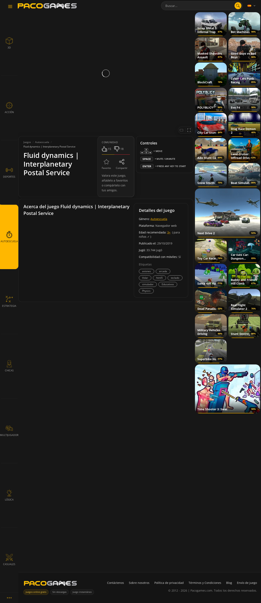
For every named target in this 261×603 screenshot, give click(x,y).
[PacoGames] (50, 584)
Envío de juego (247, 583)
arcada (163, 271)
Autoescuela (158, 219)
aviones (146, 271)
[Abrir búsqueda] (237, 5)
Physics (146, 291)
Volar (145, 277)
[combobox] (202, 5)
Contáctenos (115, 583)
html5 (159, 277)
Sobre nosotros (139, 583)
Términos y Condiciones (205, 583)
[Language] (252, 5)
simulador (148, 284)
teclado (175, 277)
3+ (168, 232)
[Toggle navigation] (10, 6)
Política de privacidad (169, 583)
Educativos (168, 284)
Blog (229, 583)
